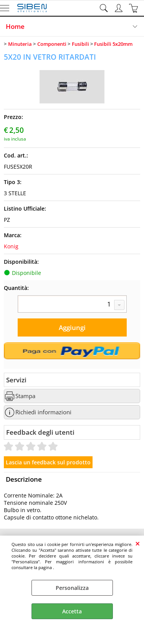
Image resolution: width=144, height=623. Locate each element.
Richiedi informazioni (43, 412)
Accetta (72, 611)
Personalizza (72, 587)
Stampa (25, 396)
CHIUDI (137, 543)
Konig (11, 246)
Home (15, 26)
